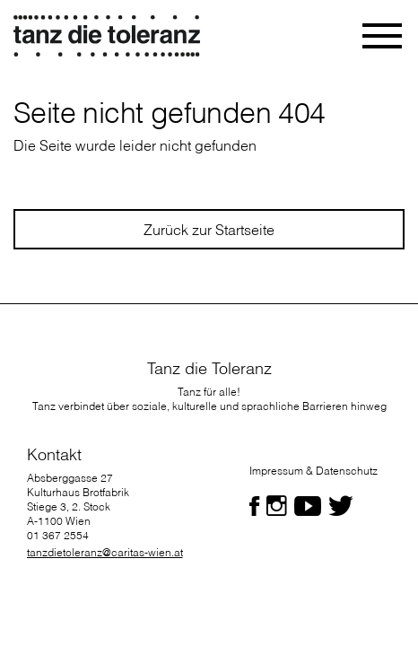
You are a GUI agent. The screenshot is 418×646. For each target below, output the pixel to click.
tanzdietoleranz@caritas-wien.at (105, 552)
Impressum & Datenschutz (313, 470)
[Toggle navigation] (383, 35)
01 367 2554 (58, 535)
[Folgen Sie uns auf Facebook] (254, 506)
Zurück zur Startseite (209, 230)
